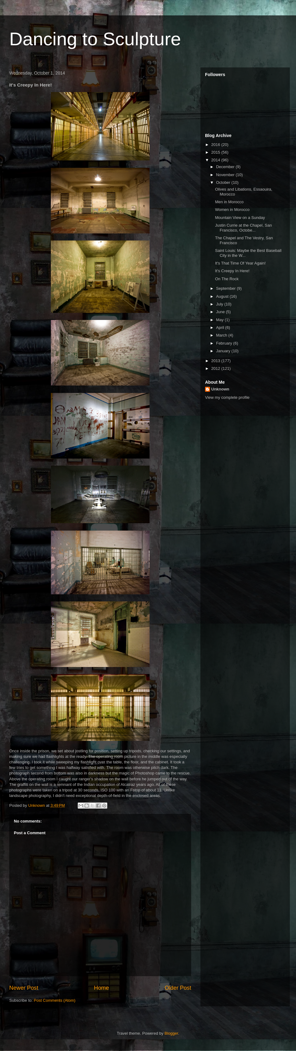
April (220, 327)
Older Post (178, 988)
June (221, 311)
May (220, 319)
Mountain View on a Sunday (240, 217)
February (224, 343)
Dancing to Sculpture (95, 39)
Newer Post (23, 988)
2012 (216, 368)
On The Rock (226, 279)
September (226, 288)
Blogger (171, 1033)
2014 (216, 160)
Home (101, 988)
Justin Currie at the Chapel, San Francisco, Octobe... (243, 227)
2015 (216, 152)
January (224, 351)
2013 (216, 360)
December (226, 166)
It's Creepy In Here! (232, 271)
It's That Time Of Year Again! (240, 263)
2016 (216, 144)
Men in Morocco (229, 202)
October (224, 182)
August (223, 296)
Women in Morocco (232, 209)
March (222, 335)
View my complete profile (227, 397)
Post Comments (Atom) (55, 1000)
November (226, 174)
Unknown (220, 389)
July (220, 304)
